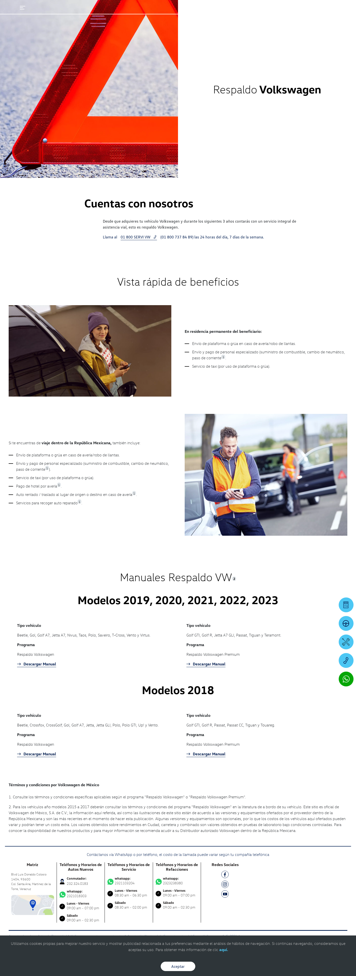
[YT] (225, 895)
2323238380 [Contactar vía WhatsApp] (177, 881)
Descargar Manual (36, 663)
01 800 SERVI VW (139, 236)
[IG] (225, 885)
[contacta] (32, 904)
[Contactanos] (253, 7)
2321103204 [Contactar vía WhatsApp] (128, 881)
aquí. (223, 949)
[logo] (220, 17)
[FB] (225, 875)
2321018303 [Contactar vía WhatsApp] (80, 894)
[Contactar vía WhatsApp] (346, 679)
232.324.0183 (77, 883)
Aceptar (178, 966)
